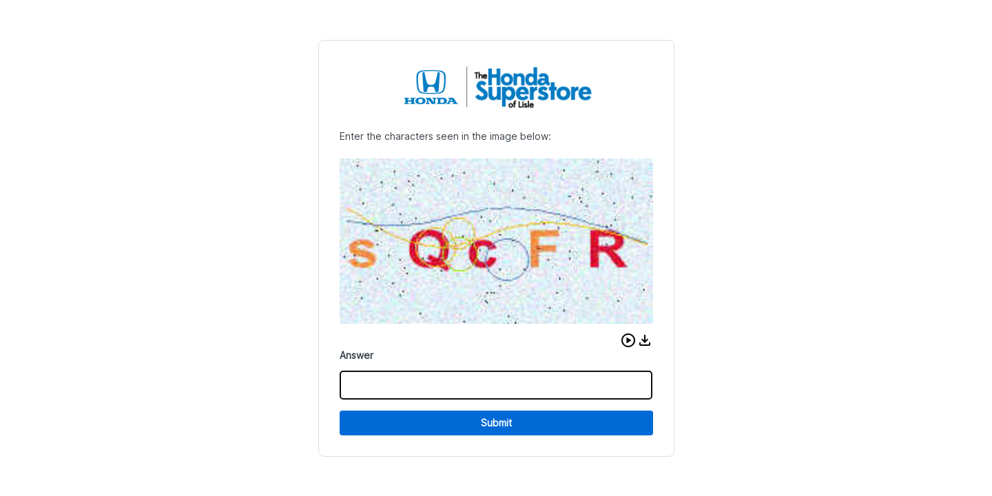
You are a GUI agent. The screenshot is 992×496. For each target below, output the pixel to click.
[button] (628, 340)
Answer (356, 355)
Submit (496, 422)
